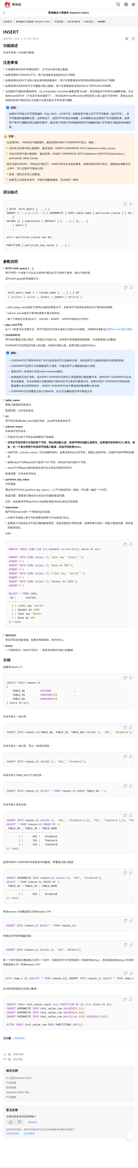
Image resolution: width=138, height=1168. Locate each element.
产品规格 (11, 1097)
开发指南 (58, 21)
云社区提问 (29, 1133)
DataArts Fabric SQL (17, 1092)
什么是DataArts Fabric (19, 1077)
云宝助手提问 (12, 1133)
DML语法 (88, 21)
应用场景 (11, 1087)
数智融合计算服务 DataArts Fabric (33, 21)
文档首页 (7, 21)
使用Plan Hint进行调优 (119, 329)
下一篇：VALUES (13, 1059)
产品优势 (11, 1082)
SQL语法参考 (73, 21)
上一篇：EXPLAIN (13, 1054)
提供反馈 (32, 1122)
